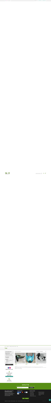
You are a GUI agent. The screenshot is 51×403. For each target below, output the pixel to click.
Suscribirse (31, 387)
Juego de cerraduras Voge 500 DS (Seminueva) (41, 363)
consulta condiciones (9, 381)
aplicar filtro (9, 364)
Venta (23, 398)
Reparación (27, 398)
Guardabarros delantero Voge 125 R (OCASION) (20, 363)
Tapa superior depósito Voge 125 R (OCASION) (30, 363)
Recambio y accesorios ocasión (38, 367)
